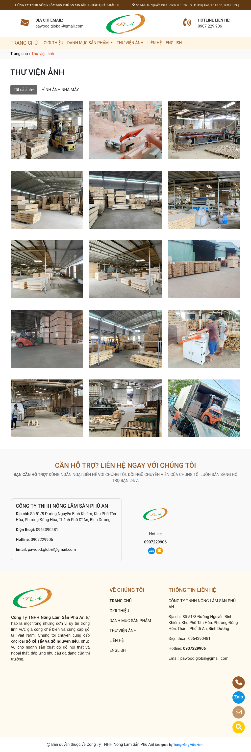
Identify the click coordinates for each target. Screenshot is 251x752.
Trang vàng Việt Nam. (188, 745)
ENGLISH (174, 42)
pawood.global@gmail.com (52, 549)
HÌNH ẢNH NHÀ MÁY (60, 89)
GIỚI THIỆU (53, 42)
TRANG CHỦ (24, 43)
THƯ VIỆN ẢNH (130, 42)
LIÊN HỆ (155, 42)
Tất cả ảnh (23, 89)
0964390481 (47, 529)
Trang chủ (19, 53)
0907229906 (42, 539)
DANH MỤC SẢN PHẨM (88, 42)
